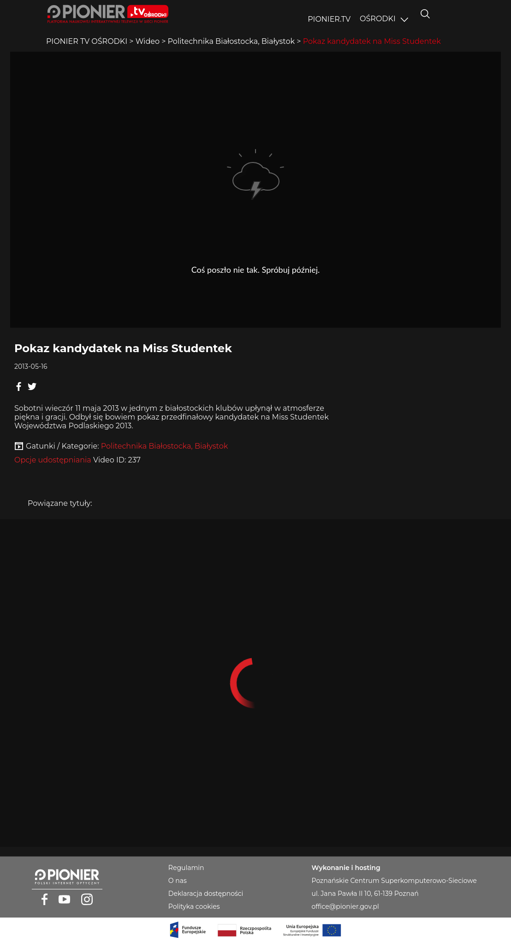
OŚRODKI (378, 18)
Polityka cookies (194, 906)
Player (255, 190)
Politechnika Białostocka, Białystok (164, 446)
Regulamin (186, 868)
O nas (177, 880)
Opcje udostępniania (52, 460)
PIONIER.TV (329, 19)
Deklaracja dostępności (205, 893)
